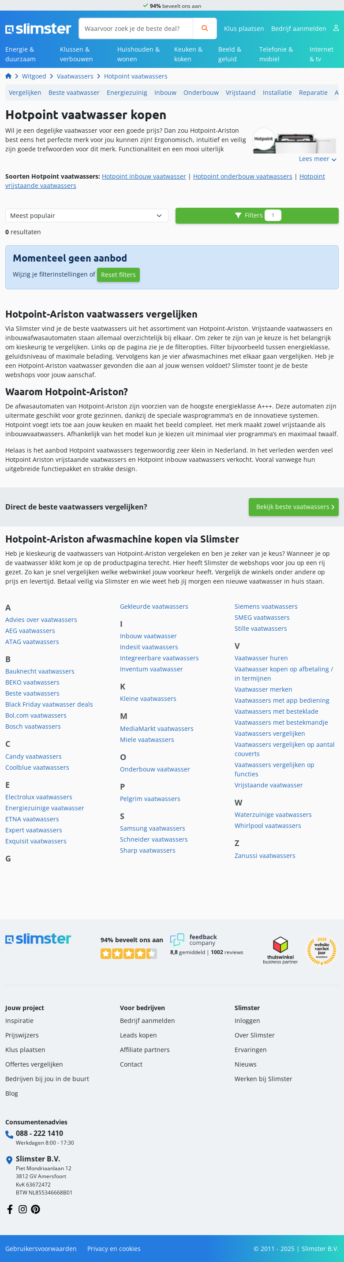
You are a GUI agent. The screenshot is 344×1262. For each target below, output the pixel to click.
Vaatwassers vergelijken (270, 733)
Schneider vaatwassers (154, 839)
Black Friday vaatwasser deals (49, 704)
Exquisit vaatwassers (36, 841)
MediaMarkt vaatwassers (157, 728)
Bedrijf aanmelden (298, 28)
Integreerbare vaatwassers (159, 658)
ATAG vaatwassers (32, 641)
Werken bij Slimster (263, 1079)
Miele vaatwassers (147, 739)
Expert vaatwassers (33, 830)
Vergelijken (25, 92)
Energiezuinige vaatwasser (44, 808)
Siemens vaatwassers (266, 606)
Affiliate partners (145, 1049)
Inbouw (165, 92)
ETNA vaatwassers (32, 819)
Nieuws (246, 1064)
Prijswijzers (22, 1035)
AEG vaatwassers (30, 630)
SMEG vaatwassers (262, 617)
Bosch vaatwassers (33, 726)
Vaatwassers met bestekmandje (281, 722)
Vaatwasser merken (263, 689)
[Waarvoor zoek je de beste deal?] (136, 28)
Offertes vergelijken (34, 1064)
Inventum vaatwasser (151, 669)
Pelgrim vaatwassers (150, 798)
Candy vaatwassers (33, 756)
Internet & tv (321, 54)
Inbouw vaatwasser (148, 636)
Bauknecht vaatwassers (40, 671)
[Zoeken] (205, 28)
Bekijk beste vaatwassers (292, 506)
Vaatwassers (75, 76)
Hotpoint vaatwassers (136, 76)
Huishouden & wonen (138, 54)
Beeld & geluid (229, 54)
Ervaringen (251, 1049)
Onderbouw (201, 92)
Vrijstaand (241, 92)
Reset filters (118, 274)
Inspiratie (19, 1020)
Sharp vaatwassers (148, 850)
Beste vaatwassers (32, 693)
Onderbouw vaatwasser (155, 769)
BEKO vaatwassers (32, 682)
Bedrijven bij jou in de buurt (47, 1079)
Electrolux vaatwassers (38, 797)
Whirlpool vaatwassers (268, 825)
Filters (257, 215)
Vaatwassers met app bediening (282, 700)
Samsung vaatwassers (152, 828)
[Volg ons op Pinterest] (35, 1208)
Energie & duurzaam (20, 54)
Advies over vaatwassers (41, 619)
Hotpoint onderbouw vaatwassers (242, 176)
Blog (11, 1093)
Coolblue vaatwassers (37, 767)
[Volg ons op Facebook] (10, 1208)
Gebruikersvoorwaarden (41, 1248)
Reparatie (313, 92)
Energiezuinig (127, 92)
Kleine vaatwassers (148, 698)
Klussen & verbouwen (76, 54)
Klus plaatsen (244, 28)
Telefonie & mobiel (276, 54)
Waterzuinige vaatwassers (273, 814)
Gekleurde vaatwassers (154, 606)
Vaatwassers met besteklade (276, 711)
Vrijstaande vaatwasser (269, 785)
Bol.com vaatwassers (36, 715)
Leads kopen (138, 1035)
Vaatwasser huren (261, 658)
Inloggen (247, 1020)
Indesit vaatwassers (149, 647)
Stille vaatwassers (261, 628)
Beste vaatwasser (74, 92)
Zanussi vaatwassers (265, 855)
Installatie (277, 92)
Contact (131, 1064)
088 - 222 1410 (39, 1133)
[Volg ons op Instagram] (22, 1208)
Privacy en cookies (114, 1248)
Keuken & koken (188, 54)
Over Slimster (255, 1035)
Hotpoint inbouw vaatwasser (144, 176)
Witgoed (34, 76)
